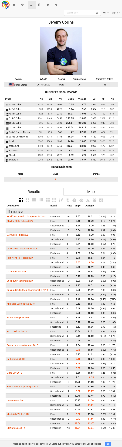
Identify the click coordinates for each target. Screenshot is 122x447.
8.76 (83, 104)
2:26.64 (70, 123)
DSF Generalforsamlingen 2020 (22, 248)
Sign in (116, 12)
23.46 (71, 159)
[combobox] (82, 13)
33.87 (83, 159)
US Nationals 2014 (16, 428)
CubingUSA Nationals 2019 (20, 281)
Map (91, 191)
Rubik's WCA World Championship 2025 (26, 216)
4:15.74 (70, 127)
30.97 (71, 113)
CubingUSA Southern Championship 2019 (27, 290)
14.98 (71, 141)
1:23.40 (82, 118)
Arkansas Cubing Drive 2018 (21, 304)
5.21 (83, 155)
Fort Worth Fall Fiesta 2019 (20, 258)
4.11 (71, 150)
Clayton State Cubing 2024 (20, 221)
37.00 (83, 132)
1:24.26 (82, 146)
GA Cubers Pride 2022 (17, 235)
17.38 (83, 136)
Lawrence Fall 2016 (16, 400)
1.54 (71, 109)
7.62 (83, 150)
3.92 (71, 155)
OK (108, 444)
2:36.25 (82, 123)
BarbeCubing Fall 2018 (18, 317)
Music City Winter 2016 (18, 414)
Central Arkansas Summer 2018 (22, 345)
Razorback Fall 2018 (17, 331)
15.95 (71, 136)
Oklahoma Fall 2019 (17, 271)
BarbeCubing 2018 (16, 359)
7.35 (71, 104)
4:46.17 (82, 127)
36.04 (83, 113)
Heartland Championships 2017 (22, 386)
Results (33, 191)
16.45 (83, 141)
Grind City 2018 (14, 373)
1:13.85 (70, 118)
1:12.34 (70, 146)
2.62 (83, 109)
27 (72, 132)
